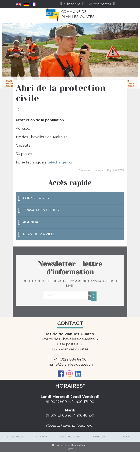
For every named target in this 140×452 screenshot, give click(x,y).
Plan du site (98, 436)
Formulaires (33, 198)
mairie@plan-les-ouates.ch (70, 364)
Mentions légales (13, 436)
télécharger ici (59, 162)
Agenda (28, 222)
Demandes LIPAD (70, 436)
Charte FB (42, 436)
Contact (126, 436)
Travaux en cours (38, 210)
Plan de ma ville (36, 234)
